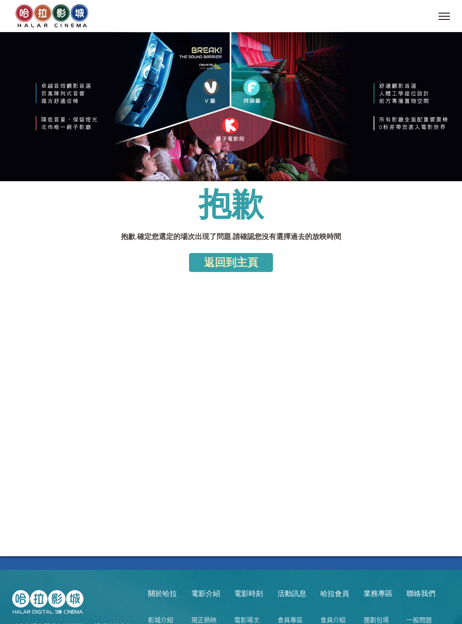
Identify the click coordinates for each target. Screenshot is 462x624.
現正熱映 (204, 619)
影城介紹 (160, 619)
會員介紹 (333, 619)
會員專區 (290, 619)
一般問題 (419, 619)
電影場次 (246, 619)
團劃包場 (376, 619)
